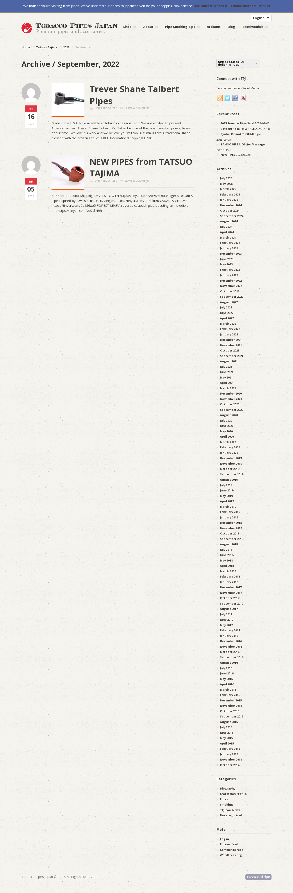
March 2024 (228, 237)
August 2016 (229, 663)
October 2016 (229, 652)
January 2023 (229, 275)
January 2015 (229, 754)
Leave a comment (137, 108)
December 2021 (231, 340)
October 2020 (229, 404)
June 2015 (226, 733)
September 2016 (231, 657)
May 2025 (226, 184)
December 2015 (231, 700)
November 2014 (231, 759)
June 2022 (226, 313)
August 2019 (229, 480)
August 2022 (229, 302)
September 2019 (231, 474)
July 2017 (226, 614)
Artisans (214, 26)
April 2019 (227, 501)
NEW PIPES (228, 155)
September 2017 (231, 603)
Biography (227, 788)
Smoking (226, 804)
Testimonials (252, 26)
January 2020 (229, 453)
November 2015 (231, 706)
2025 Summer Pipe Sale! (237, 123)
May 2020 (226, 431)
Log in (224, 839)
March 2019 (228, 507)
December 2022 (231, 281)
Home (25, 47)
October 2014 (229, 765)
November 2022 (231, 286)
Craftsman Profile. (233, 794)
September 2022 (231, 297)
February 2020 (230, 447)
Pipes (224, 799)
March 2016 (228, 690)
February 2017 (230, 630)
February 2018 (230, 576)
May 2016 (226, 679)
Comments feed (231, 850)
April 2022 (227, 318)
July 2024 (226, 227)
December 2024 (231, 205)
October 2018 (229, 533)
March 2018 (228, 571)
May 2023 (226, 264)
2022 (66, 47)
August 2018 (229, 544)
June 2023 (226, 259)
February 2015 (230, 749)
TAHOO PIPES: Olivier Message (243, 144)
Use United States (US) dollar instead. (225, 6)
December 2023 (231, 253)
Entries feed (229, 844)
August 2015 (229, 722)
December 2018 (231, 523)
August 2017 (229, 609)
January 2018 (229, 582)
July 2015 (226, 727)
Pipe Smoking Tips (180, 26)
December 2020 (231, 393)
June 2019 (226, 490)
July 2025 (226, 178)
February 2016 (230, 695)
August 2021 (229, 361)
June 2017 (226, 619)
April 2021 (227, 383)
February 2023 (230, 270)
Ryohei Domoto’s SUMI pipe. (241, 134)
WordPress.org (231, 855)
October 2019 (229, 469)
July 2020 (226, 420)
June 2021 (226, 372)
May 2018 (226, 560)
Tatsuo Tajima (46, 47)
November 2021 (231, 345)
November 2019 (231, 464)
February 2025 (230, 194)
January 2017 (229, 636)
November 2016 (231, 646)
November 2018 (231, 528)
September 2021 (231, 356)
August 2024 (229, 221)
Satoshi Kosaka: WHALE (238, 129)
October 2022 (229, 291)
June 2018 (226, 555)
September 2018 (231, 539)
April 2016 (227, 684)
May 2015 (226, 738)
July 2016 (226, 668)
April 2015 (227, 743)
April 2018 (227, 566)
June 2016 (226, 673)
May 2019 (226, 496)
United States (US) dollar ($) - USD (231, 63)
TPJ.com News (230, 810)
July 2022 (226, 307)
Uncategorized (106, 108)
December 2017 (231, 587)
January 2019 (229, 517)
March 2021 (228, 388)
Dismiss (263, 6)
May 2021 (226, 377)
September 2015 (231, 716)
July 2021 (226, 367)
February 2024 (230, 243)
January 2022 (229, 334)
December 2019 (231, 458)
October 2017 (229, 598)
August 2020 (229, 415)
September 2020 (231, 410)
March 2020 (228, 442)
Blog (231, 26)
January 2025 (229, 200)
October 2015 (229, 711)
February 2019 (230, 512)
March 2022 (228, 324)
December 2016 (231, 641)
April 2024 (227, 232)
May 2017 (226, 625)
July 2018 (226, 550)
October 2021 (229, 350)
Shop (127, 26)
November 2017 (231, 593)
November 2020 (231, 399)
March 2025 (228, 189)
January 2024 (229, 248)
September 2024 (231, 216)
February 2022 (230, 329)
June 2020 (226, 426)
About (148, 26)
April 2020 (227, 436)
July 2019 (226, 485)
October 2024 (229, 210)
